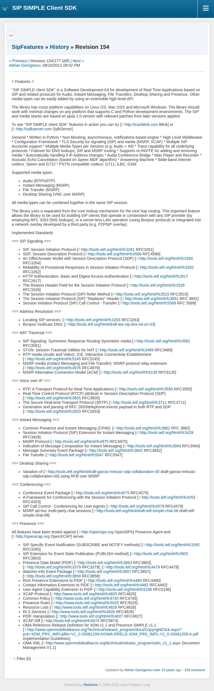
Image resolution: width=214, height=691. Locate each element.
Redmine (91, 685)
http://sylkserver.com (34, 129)
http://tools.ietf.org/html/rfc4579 (137, 506)
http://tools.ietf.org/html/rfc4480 (115, 580)
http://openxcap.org (33, 536)
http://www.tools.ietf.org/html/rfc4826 (85, 607)
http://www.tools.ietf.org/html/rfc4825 (85, 594)
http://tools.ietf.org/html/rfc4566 (115, 254)
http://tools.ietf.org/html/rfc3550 (146, 389)
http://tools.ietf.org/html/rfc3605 (54, 398)
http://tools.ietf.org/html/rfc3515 (142, 294)
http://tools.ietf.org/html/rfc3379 (54, 567)
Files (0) (24, 658)
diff (65, 61)
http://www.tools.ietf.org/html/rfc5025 (87, 603)
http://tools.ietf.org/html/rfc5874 (72, 620)
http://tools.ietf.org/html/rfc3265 (173, 545)
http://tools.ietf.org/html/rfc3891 (152, 298)
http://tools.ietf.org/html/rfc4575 (102, 493)
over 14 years (163, 670)
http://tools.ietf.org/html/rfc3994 (154, 446)
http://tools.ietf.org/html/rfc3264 (166, 258)
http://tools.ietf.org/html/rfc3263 (93, 320)
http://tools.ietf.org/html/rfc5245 (54, 359)
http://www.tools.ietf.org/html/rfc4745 (87, 598)
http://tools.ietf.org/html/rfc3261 (108, 249)
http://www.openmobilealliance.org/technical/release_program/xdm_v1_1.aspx (113, 643)
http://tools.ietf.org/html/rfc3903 (161, 553)
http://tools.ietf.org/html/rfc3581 (163, 341)
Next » (78, 61)
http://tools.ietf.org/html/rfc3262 (167, 267)
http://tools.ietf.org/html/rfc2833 (54, 411)
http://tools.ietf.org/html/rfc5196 (125, 589)
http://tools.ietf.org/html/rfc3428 (166, 432)
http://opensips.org (97, 532)
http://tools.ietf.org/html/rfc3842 (116, 450)
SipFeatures (27, 47)
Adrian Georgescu (24, 65)
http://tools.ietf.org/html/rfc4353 (168, 497)
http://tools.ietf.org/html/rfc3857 (104, 571)
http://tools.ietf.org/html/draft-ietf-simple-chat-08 (137, 510)
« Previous (18, 61)
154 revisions (194, 670)
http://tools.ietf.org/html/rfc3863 (105, 562)
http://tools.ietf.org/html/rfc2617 (161, 276)
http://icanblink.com (141, 124)
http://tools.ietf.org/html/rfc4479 (133, 567)
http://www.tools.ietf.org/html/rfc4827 (91, 616)
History (59, 47)
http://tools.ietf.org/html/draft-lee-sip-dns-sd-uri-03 (111, 324)
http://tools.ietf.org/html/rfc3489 (127, 350)
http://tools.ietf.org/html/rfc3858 (54, 576)
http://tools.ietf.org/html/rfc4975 (81, 441)
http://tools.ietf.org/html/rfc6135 (130, 372)
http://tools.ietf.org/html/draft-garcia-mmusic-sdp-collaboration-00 (104, 471)
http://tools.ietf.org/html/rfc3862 (143, 428)
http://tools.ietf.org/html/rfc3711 (140, 402)
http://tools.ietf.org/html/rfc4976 (54, 368)
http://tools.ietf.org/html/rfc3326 (158, 285)
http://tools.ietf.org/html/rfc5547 (77, 455)
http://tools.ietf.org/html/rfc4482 (122, 585)
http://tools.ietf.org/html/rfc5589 (149, 303)
